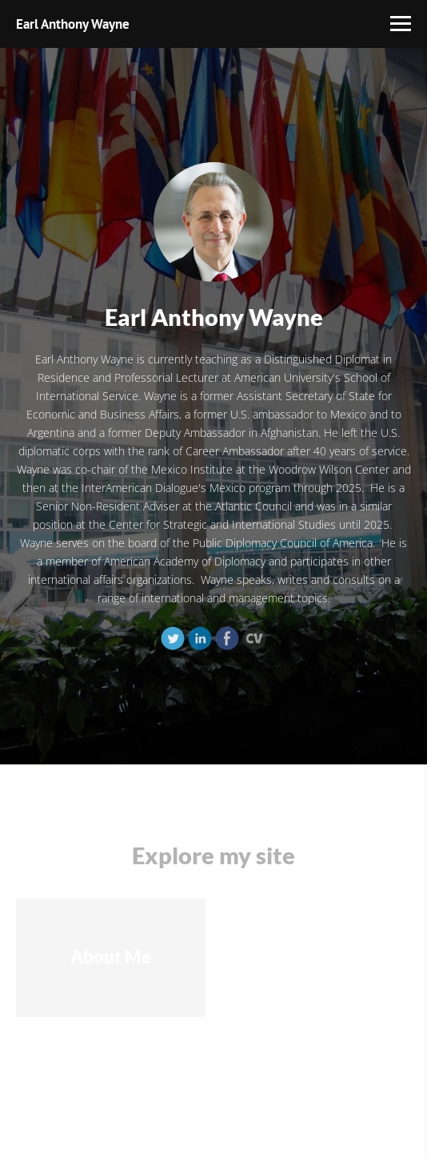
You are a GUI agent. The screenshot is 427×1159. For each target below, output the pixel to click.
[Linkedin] (200, 638)
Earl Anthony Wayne (73, 24)
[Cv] (254, 638)
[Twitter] (173, 638)
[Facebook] (227, 638)
